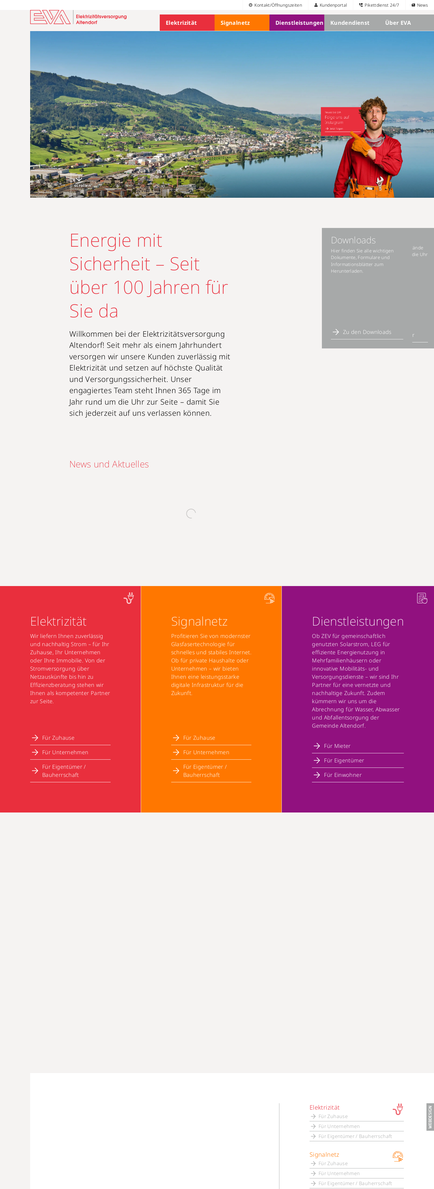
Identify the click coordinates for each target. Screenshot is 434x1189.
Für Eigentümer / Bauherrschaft (64, 757)
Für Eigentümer (344, 747)
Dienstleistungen (297, 33)
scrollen (82, 195)
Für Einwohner (343, 761)
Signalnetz (234, 33)
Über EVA (396, 33)
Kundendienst (348, 33)
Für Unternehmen (65, 738)
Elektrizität (180, 33)
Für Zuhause (58, 724)
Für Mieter (337, 732)
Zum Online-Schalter (350, 342)
